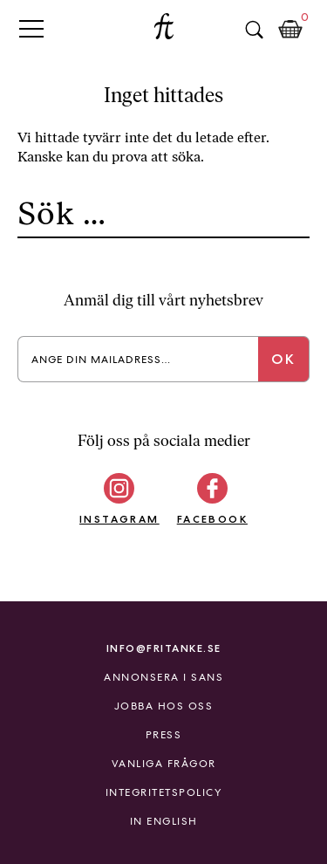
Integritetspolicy (164, 792)
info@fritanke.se (163, 648)
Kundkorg (290, 29)
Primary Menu (31, 28)
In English (164, 821)
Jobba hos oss (164, 706)
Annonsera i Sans (163, 677)
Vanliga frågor (164, 764)
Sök (254, 29)
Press (164, 735)
